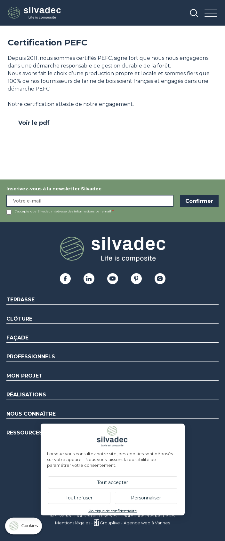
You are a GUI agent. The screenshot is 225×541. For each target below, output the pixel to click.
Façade (17, 338)
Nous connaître (31, 414)
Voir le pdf (34, 122)
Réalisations (26, 395)
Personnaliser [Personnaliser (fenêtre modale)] (146, 498)
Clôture (19, 319)
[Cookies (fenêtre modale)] (24, 527)
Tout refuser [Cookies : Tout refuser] (79, 498)
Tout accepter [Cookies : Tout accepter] (112, 482)
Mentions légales (72, 522)
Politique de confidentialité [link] (112, 510)
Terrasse (20, 300)
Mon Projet (24, 376)
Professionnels (30, 357)
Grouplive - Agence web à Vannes (135, 522)
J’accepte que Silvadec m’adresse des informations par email (63, 211)
